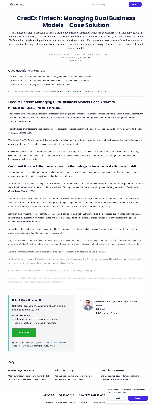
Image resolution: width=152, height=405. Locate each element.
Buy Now (24, 332)
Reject (117, 398)
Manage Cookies (98, 403)
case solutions (132, 376)
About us (48, 395)
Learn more (122, 392)
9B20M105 (85, 57)
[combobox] (109, 4)
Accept (138, 398)
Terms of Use (51, 343)
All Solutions (67, 395)
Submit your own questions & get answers (81, 91)
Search (135, 4)
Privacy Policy (48, 346)
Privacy (72, 403)
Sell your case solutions (94, 395)
